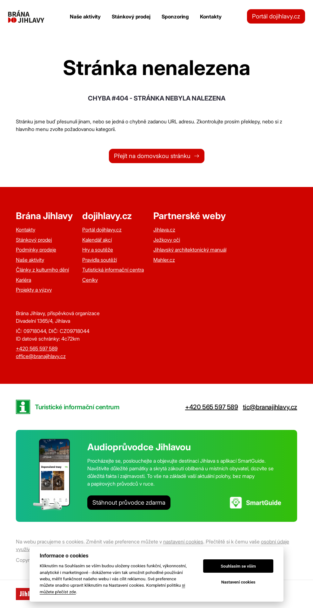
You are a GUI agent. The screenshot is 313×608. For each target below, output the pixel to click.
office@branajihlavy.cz (41, 356)
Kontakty (210, 16)
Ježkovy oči (166, 240)
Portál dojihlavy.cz (276, 16)
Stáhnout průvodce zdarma (128, 502)
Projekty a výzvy (34, 290)
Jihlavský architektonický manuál (189, 249)
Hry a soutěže (97, 249)
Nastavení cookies (238, 582)
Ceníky (90, 280)
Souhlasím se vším (238, 566)
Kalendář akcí (97, 240)
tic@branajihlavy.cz (270, 407)
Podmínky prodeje (36, 249)
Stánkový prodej (131, 16)
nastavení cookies (183, 541)
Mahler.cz (164, 260)
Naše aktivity (85, 16)
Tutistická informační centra (113, 269)
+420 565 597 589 (36, 348)
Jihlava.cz (164, 229)
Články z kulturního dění (42, 269)
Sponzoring (175, 16)
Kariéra (23, 280)
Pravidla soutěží (99, 260)
